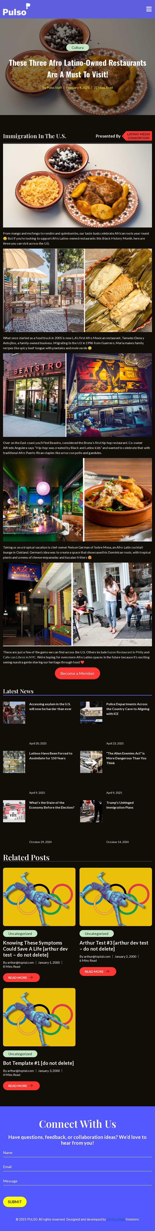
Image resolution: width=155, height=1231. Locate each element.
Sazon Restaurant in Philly (125, 652)
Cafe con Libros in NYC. (19, 657)
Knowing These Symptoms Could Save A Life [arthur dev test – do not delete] (35, 949)
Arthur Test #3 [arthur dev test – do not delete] (114, 946)
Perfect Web (123, 1219)
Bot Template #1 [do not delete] (38, 1063)
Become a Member (77, 673)
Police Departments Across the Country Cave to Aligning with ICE (127, 708)
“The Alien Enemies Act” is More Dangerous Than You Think (126, 758)
